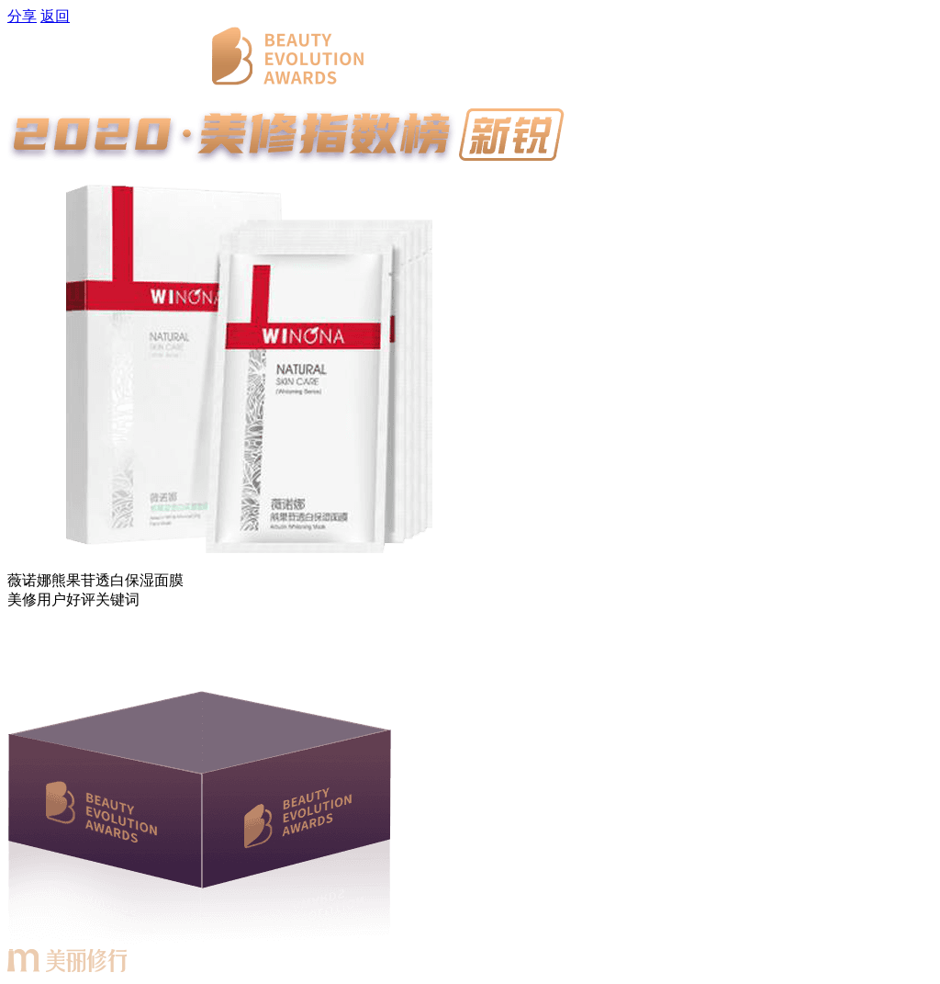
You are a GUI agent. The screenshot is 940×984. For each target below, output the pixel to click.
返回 (55, 16)
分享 (22, 16)
